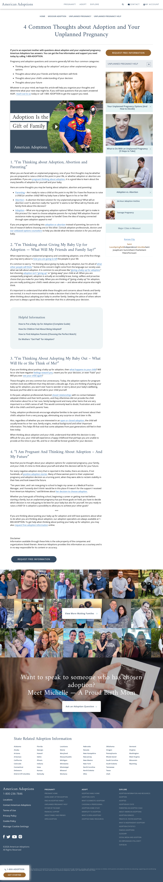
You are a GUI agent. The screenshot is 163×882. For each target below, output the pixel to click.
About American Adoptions (130, 812)
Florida (40, 746)
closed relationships (61, 395)
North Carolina (89, 767)
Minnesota (64, 764)
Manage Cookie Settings (16, 826)
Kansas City (129, 239)
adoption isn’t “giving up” (35, 273)
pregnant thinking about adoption (48, 179)
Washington (134, 753)
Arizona (17, 753)
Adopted (122, 801)
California (18, 760)
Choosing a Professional (92, 804)
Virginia (132, 750)
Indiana (40, 764)
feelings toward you (43, 372)
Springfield (119, 247)
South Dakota (111, 764)
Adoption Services (126, 815)
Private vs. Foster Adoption (130, 819)
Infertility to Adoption (91, 812)
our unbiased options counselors (26, 230)
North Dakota (88, 770)
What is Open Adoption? (91, 815)
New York (87, 764)
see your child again (32, 375)
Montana (63, 774)
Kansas (40, 770)
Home (42, 16)
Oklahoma (110, 746)
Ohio (85, 774)
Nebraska (87, 746)
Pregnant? (70, 4)
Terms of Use (9, 810)
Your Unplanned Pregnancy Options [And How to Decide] (129, 107)
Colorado (17, 764)
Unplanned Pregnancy (80, 16)
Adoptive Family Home (91, 793)
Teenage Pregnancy (125, 212)
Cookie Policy (9, 821)
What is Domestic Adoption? (93, 801)
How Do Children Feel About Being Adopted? (40, 329)
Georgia (40, 750)
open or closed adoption (72, 420)
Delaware (18, 770)
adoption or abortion (55, 224)
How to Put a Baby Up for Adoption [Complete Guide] (44, 324)
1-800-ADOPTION (14, 869)
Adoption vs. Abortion (134, 192)
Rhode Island (111, 757)
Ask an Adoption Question (81, 706)
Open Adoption (51, 819)
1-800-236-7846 (13, 793)
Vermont (132, 746)
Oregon (109, 750)
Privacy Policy (9, 815)
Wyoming (133, 764)
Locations (7, 799)
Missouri (63, 770)
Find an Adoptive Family (54, 801)
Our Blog (123, 845)
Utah (108, 774)
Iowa (39, 767)
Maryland (64, 753)
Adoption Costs (88, 797)
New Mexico (88, 760)
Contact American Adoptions (17, 805)
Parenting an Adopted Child (130, 808)
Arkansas (17, 757)
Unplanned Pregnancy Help (107, 16)
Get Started (14, 875)
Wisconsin (133, 760)
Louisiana (64, 746)
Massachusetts (66, 757)
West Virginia (134, 757)
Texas (108, 770)
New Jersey (87, 757)
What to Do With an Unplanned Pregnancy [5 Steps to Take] (129, 150)
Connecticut (18, 767)
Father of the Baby (52, 808)
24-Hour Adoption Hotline (128, 201)
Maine (62, 750)
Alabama (17, 746)
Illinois (39, 760)
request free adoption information (31, 525)
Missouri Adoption (57, 16)
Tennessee (110, 767)
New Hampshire (89, 753)
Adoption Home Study (91, 808)
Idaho (39, 757)
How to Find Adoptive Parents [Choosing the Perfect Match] (47, 334)
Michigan (63, 760)
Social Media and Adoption (130, 837)
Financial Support (52, 812)
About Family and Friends (55, 815)
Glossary (123, 834)
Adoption (123, 797)
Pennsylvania (111, 753)
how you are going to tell (45, 258)
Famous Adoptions (126, 830)
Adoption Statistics (127, 826)
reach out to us (23, 93)
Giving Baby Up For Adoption (56, 797)
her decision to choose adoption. (71, 491)
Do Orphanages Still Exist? (130, 841)
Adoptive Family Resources (93, 819)
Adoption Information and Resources (134, 793)
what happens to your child (83, 369)
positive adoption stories (35, 474)
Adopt (83, 4)
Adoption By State (126, 804)
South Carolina (112, 760)
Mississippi (64, 767)
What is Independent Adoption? (132, 823)
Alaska (16, 750)
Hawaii (40, 753)
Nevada (86, 750)
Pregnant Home (51, 793)
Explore (94, 4)
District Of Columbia (22, 774)
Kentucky (40, 774)
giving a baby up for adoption (85, 270)
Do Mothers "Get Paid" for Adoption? (36, 339)
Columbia (140, 247)
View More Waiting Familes (81, 613)
